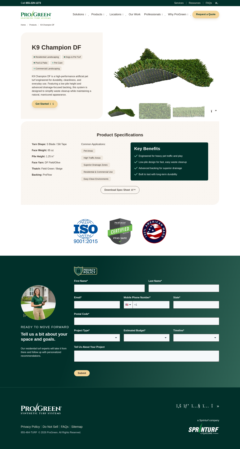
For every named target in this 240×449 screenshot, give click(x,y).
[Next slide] (214, 111)
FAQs (209, 3)
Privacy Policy (30, 426)
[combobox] (97, 337)
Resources (195, 3)
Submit (82, 373)
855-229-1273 (33, 3)
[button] (121, 111)
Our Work (135, 14)
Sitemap (76, 426)
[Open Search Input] (216, 3)
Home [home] (23, 25)
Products (33, 25)
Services (179, 3)
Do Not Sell (50, 426)
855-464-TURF (29, 432)
